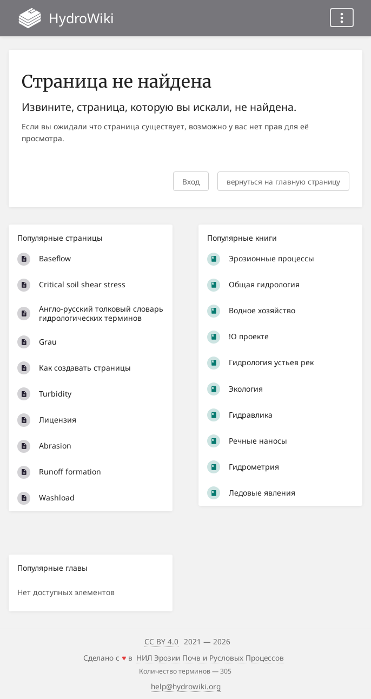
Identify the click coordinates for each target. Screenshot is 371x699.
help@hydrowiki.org (186, 686)
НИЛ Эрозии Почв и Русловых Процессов (210, 657)
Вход (191, 181)
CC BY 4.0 (161, 641)
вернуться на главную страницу (283, 181)
